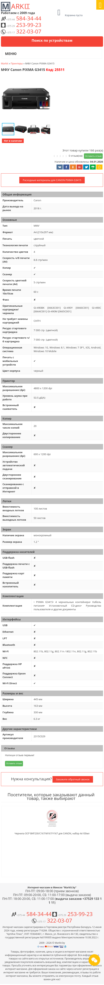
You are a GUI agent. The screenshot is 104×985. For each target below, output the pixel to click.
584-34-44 (21, 18)
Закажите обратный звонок (73, 779)
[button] (26, 99)
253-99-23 (21, 24)
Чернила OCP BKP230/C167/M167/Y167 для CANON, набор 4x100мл (51, 833)
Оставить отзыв (93, 156)
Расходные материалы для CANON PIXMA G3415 (52, 180)
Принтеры (17, 63)
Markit (4, 63)
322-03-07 (21, 31)
